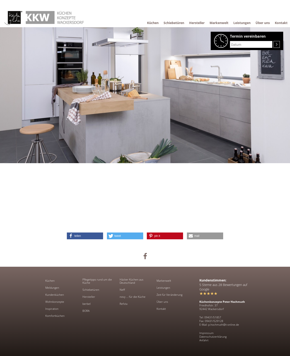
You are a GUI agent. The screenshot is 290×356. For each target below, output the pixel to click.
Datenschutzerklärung (213, 337)
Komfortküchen (55, 315)
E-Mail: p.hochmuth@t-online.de (219, 325)
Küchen (50, 280)
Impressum (206, 333)
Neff (122, 289)
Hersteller (88, 296)
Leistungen (163, 287)
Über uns (162, 301)
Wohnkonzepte (54, 301)
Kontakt (161, 308)
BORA (85, 310)
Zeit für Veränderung (169, 294)
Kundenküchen (54, 294)
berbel (86, 303)
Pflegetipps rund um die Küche (97, 281)
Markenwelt (164, 280)
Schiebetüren (90, 289)
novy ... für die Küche (132, 296)
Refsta (123, 303)
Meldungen (52, 287)
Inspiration (51, 308)
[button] (85, 235)
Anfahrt (203, 340)
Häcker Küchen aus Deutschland (131, 281)
